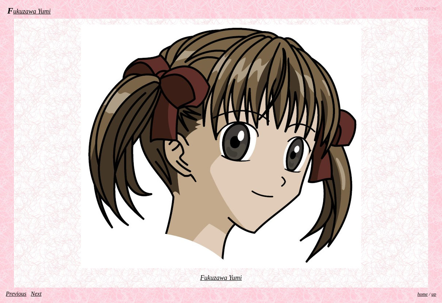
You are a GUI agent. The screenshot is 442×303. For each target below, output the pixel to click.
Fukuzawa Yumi (221, 277)
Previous (16, 294)
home (423, 294)
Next (36, 294)
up (433, 294)
